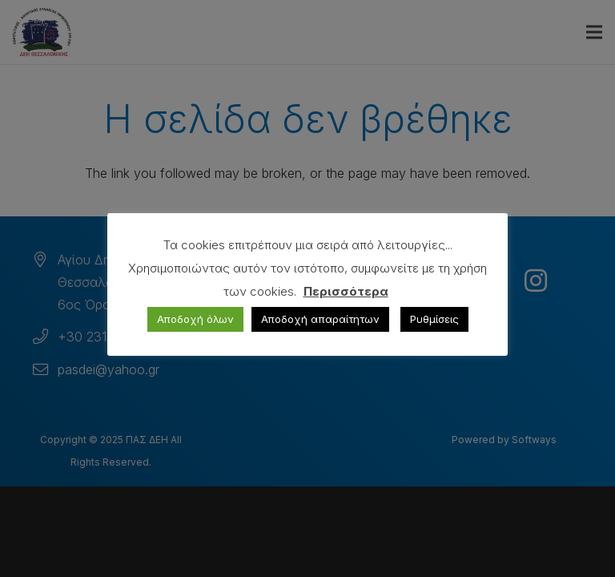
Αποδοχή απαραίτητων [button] (320, 319)
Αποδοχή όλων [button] (195, 319)
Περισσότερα (345, 291)
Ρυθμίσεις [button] (434, 319)
